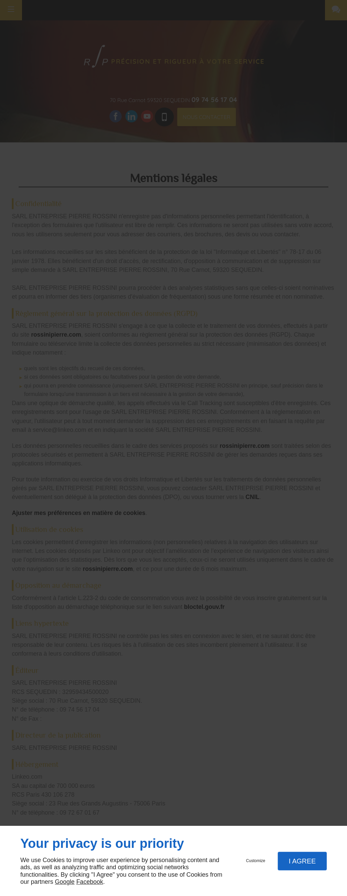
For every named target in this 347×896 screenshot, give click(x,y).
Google (65, 881)
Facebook (89, 881)
